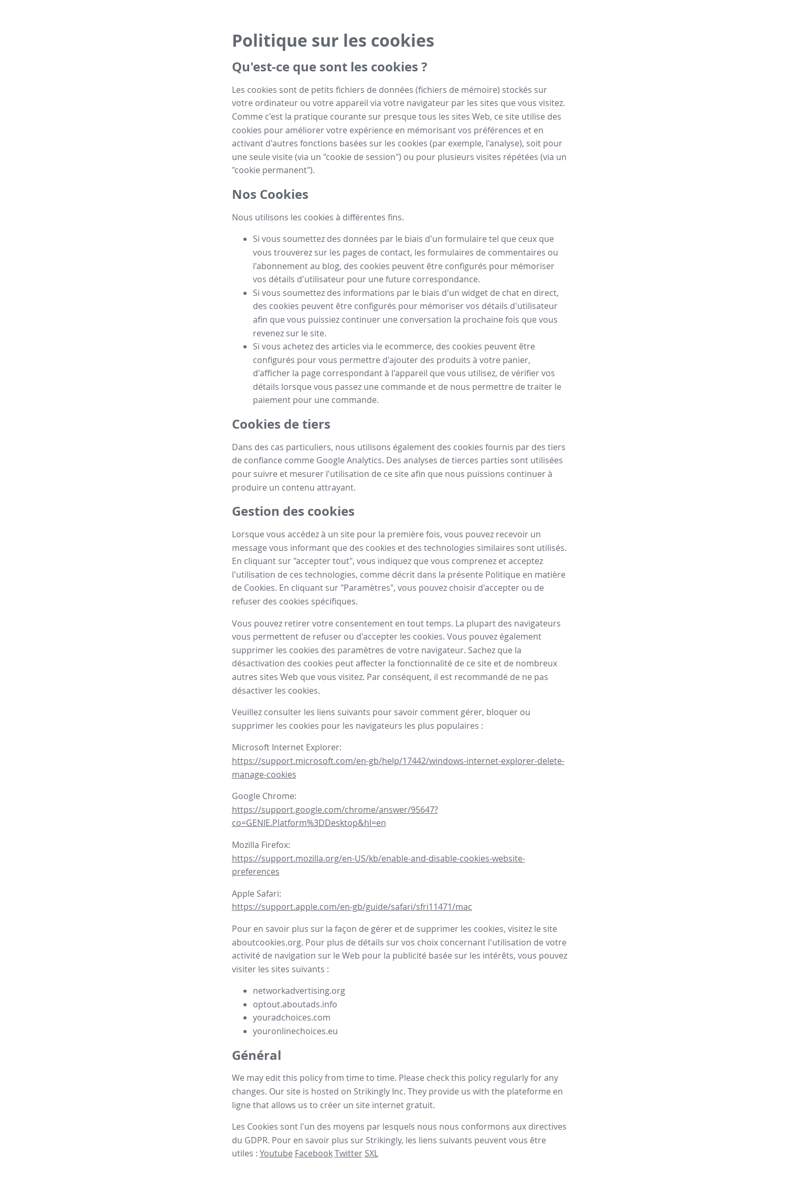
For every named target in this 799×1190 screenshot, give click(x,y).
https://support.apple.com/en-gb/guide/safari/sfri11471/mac (352, 906)
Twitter (349, 1153)
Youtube (276, 1153)
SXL (371, 1153)
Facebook (314, 1153)
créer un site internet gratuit (376, 1105)
